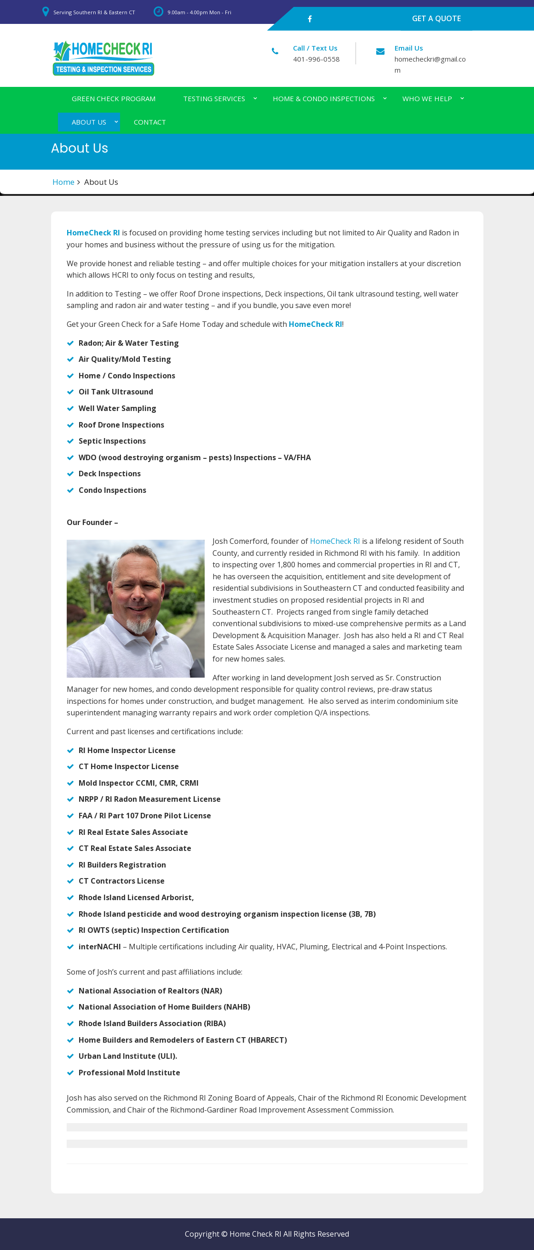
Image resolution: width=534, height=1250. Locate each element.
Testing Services (214, 98)
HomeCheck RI (93, 233)
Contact (150, 121)
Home (63, 182)
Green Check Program (113, 98)
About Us (89, 121)
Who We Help (427, 98)
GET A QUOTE (436, 18)
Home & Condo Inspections (324, 98)
